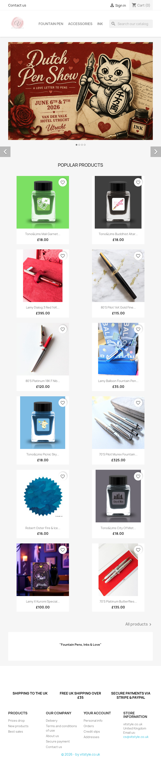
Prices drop (16, 721)
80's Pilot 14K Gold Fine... (118, 307)
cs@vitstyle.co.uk (135, 737)
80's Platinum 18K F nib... (43, 381)
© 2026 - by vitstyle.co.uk (80, 754)
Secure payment (58, 741)
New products (18, 726)
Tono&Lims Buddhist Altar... (118, 234)
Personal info (93, 721)
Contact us (17, 5)
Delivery (51, 721)
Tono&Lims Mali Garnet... (42, 234)
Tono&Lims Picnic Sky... (42, 454)
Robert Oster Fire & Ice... (42, 528)
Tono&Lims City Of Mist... (118, 528)
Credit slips (92, 731)
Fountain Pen (51, 23)
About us (52, 736)
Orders (89, 726)
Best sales (15, 731)
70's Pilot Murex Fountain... (118, 454)
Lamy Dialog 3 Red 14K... (43, 307)
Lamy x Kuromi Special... (43, 601)
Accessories (80, 23)
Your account (97, 713)
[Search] (131, 24)
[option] (80, 147)
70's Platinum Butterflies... (118, 601)
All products (139, 624)
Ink (100, 23)
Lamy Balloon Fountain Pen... (118, 381)
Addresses (91, 737)
